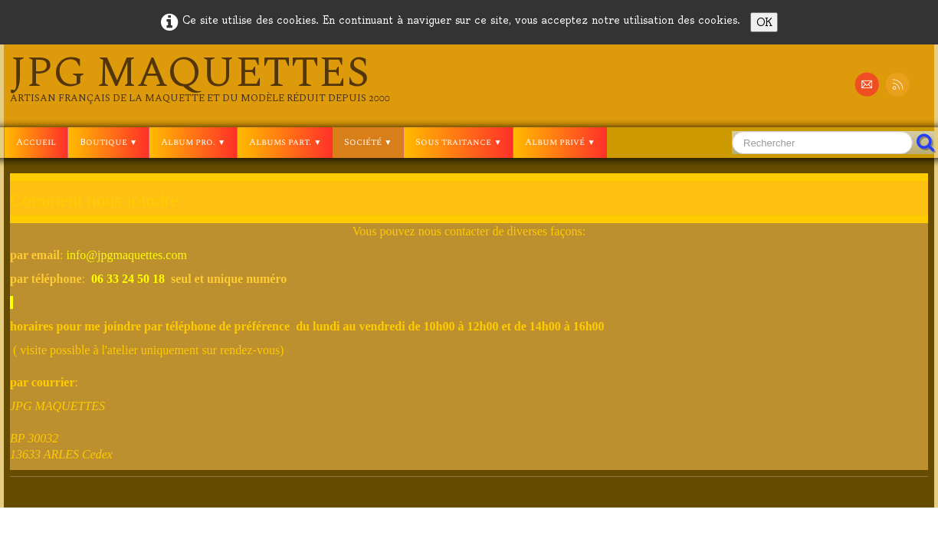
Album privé (560, 142)
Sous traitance (458, 142)
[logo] (200, 78)
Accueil (36, 142)
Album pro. (193, 142)
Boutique (108, 142)
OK (764, 22)
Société (368, 142)
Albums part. (285, 142)
